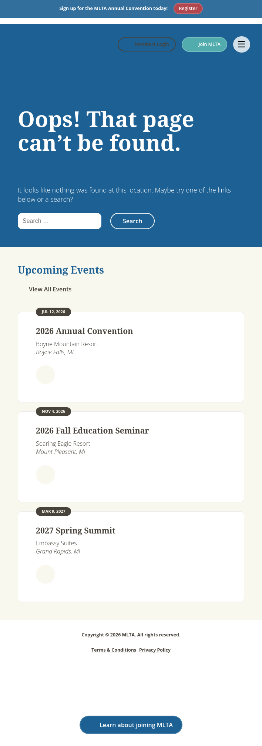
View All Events (50, 289)
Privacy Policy (155, 650)
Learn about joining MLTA (136, 725)
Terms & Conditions (113, 650)
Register (188, 8)
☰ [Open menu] (242, 44)
